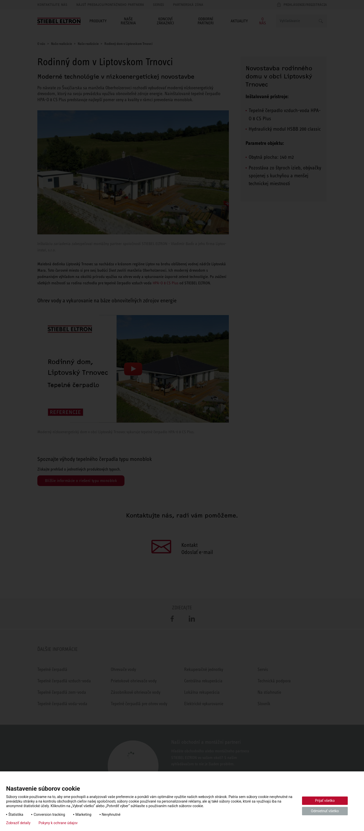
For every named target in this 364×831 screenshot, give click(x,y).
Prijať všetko (325, 801)
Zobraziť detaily (18, 823)
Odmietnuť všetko (325, 811)
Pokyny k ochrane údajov (58, 823)
